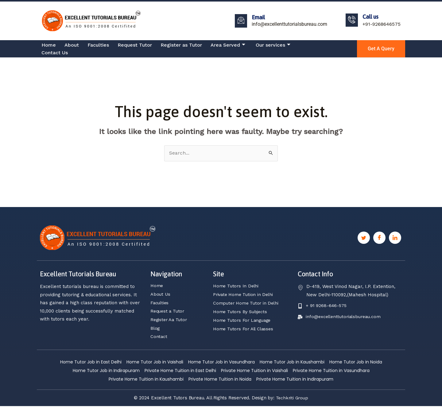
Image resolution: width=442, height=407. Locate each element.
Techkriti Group (292, 398)
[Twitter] (364, 238)
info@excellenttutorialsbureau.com (289, 24)
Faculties (98, 45)
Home (48, 45)
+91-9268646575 (382, 24)
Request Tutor (135, 45)
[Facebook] (379, 238)
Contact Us (54, 53)
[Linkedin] (395, 238)
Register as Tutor (181, 45)
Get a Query (381, 49)
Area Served (228, 45)
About (71, 45)
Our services (273, 45)
